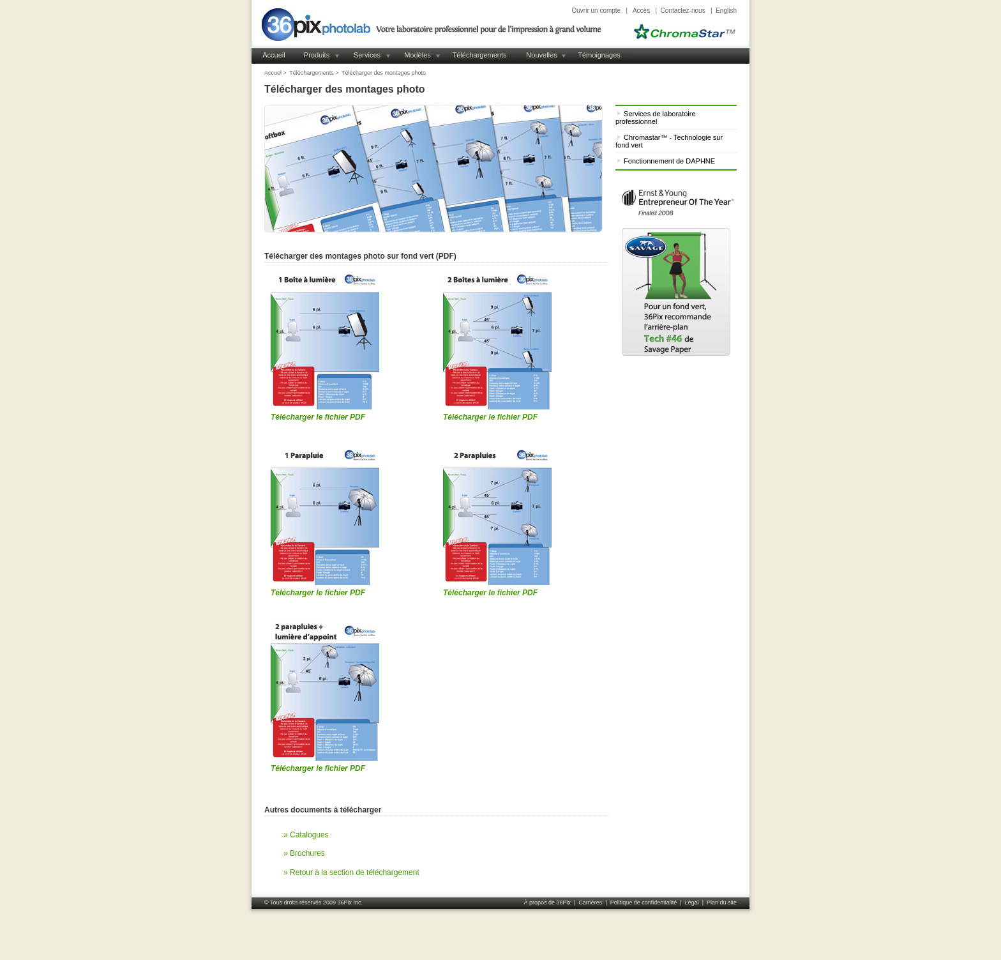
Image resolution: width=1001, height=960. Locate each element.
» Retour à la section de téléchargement (351, 872)
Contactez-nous (683, 10)
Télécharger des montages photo (384, 73)
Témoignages (599, 55)
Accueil (273, 55)
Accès (641, 10)
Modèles (417, 55)
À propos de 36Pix (547, 902)
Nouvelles (541, 55)
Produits (316, 55)
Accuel (273, 73)
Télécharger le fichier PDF (318, 417)
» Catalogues (306, 834)
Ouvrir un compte (596, 10)
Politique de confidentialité (643, 902)
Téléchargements (480, 55)
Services (367, 55)
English (726, 10)
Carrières (590, 902)
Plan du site (722, 902)
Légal (692, 902)
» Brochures (304, 853)
